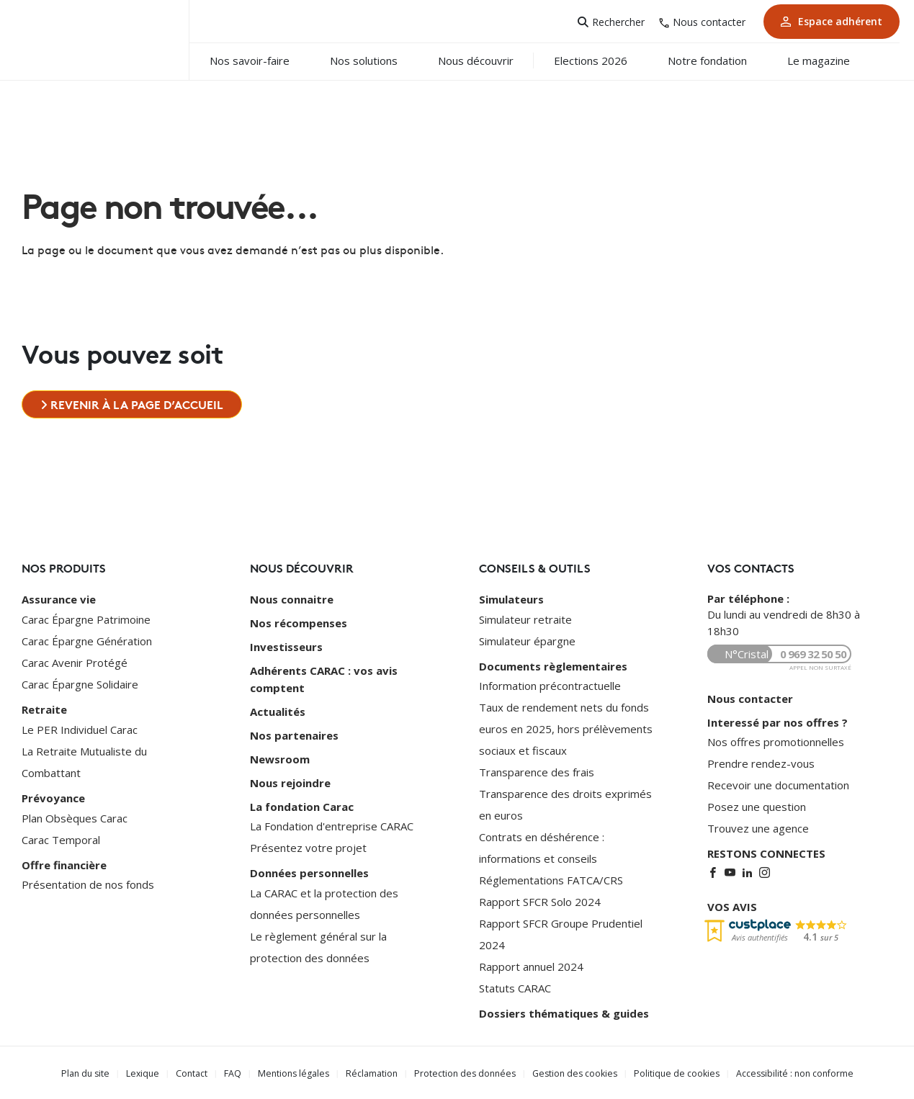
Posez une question (756, 806)
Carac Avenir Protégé (74, 662)
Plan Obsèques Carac (74, 816)
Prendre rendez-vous (761, 762)
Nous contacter (709, 22)
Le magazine (831, 60)
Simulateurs (511, 599)
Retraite (44, 708)
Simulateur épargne (527, 640)
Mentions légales (298, 1072)
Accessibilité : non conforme (786, 1072)
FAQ (238, 1072)
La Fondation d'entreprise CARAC (331, 820)
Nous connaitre (291, 599)
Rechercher (618, 22)
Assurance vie (59, 599)
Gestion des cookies (571, 1072)
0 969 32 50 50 (813, 654)
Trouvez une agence (758, 827)
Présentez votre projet (308, 842)
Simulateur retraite (525, 618)
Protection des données (465, 1072)
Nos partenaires (294, 732)
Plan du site (93, 1072)
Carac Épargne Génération (87, 640)
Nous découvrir (489, 60)
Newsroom (280, 755)
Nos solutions (377, 60)
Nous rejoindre (290, 778)
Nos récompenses (298, 622)
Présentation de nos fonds (88, 882)
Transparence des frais (536, 771)
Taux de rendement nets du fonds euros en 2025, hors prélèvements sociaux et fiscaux (566, 728)
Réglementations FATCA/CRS (551, 879)
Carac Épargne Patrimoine (86, 618)
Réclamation (374, 1072)
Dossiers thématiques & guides (564, 1012)
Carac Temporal (61, 837)
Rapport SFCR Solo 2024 (540, 901)
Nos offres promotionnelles (775, 741)
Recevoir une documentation (778, 784)
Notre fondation (720, 60)
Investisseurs (286, 645)
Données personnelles (309, 867)
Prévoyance (53, 796)
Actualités (277, 708)
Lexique (149, 1072)
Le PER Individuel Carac (80, 728)
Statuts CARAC (515, 987)
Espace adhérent (831, 21)
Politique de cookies (671, 1072)
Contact (197, 1072)
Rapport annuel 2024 (531, 966)
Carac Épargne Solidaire (80, 683)
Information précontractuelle (550, 685)
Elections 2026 (603, 60)
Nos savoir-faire (263, 60)
